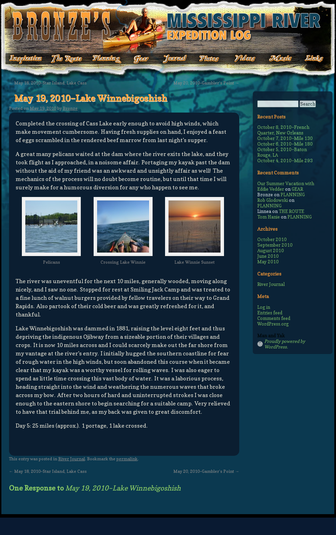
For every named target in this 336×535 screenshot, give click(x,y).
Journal (173, 59)
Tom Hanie (268, 217)
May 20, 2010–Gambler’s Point (206, 82)
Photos (205, 59)
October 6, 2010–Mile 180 (285, 144)
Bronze (70, 108)
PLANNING (293, 194)
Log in (263, 307)
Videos (240, 59)
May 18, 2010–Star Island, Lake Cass (48, 82)
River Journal (71, 458)
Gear (141, 59)
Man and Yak (271, 335)
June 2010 (268, 256)
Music (275, 59)
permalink (127, 458)
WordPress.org (273, 324)
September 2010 (275, 245)
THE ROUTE (291, 211)
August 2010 (270, 250)
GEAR (297, 189)
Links (309, 59)
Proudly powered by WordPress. (284, 343)
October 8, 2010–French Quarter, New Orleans (283, 129)
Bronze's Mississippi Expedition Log (168, 26)
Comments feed (273, 318)
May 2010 (268, 261)
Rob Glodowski (272, 200)
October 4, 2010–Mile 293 (285, 160)
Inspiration (21, 59)
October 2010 (272, 239)
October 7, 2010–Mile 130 (285, 138)
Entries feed (269, 312)
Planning (106, 59)
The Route (66, 59)
